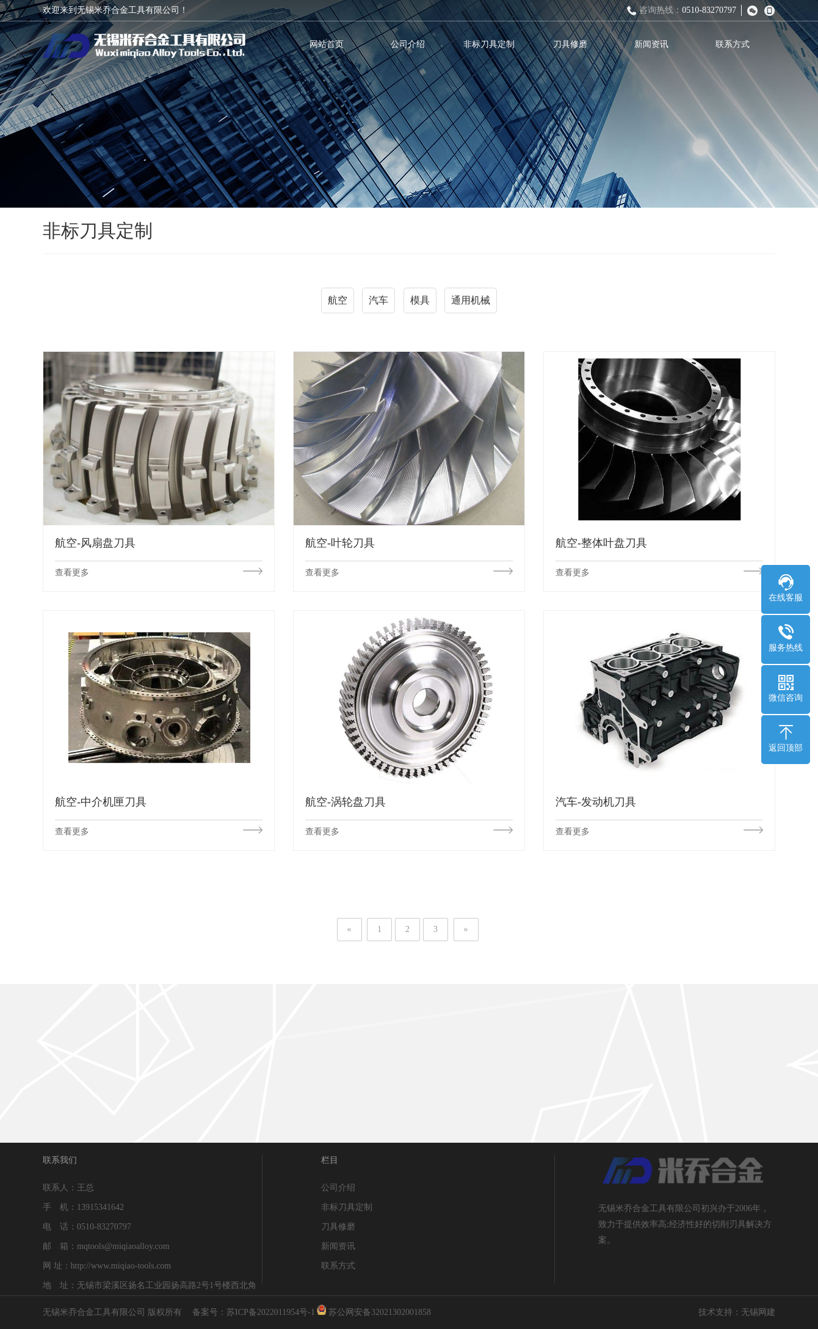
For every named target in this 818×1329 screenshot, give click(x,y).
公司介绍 (415, 44)
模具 (420, 304)
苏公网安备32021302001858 (374, 1312)
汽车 (378, 304)
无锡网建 (758, 1312)
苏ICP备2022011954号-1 (270, 1312)
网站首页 (334, 44)
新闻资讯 (659, 44)
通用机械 (470, 304)
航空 (337, 304)
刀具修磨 (577, 44)
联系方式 (740, 44)
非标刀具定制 (496, 44)
